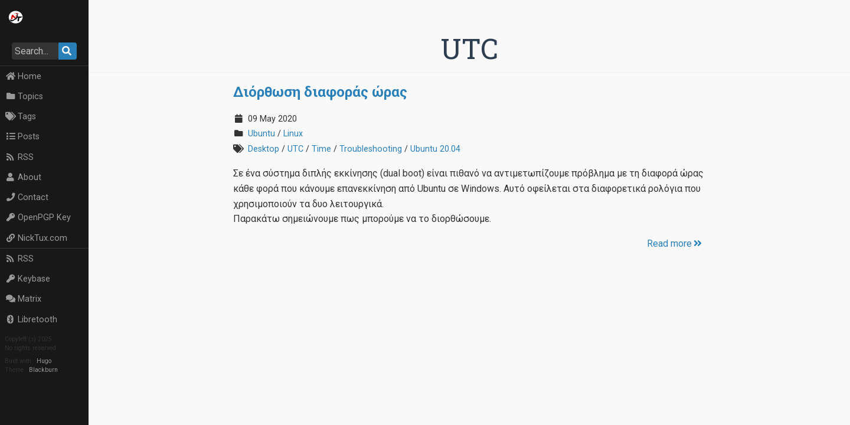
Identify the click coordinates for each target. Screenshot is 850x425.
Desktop (263, 149)
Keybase (27, 279)
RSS (19, 157)
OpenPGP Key (38, 217)
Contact (26, 197)
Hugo (44, 361)
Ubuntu (261, 134)
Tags (20, 117)
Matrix (23, 299)
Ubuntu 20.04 (435, 149)
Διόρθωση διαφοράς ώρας (320, 91)
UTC (295, 149)
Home (23, 76)
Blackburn (43, 370)
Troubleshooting (370, 149)
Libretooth (31, 320)
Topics (24, 96)
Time (321, 149)
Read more (675, 243)
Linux (293, 134)
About (23, 177)
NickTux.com (36, 238)
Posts (22, 137)
